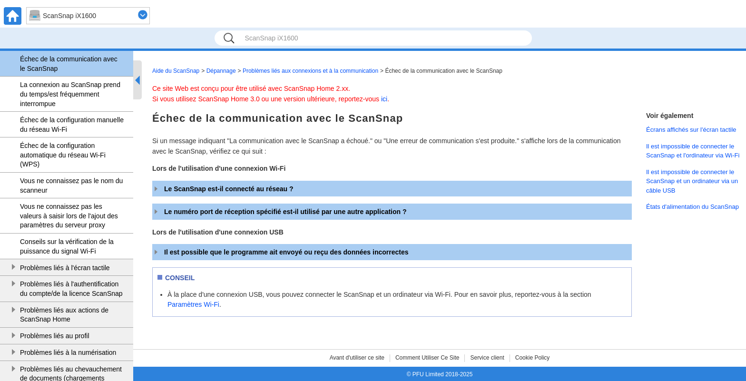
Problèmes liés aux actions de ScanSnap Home (64, 314)
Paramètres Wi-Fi (193, 304)
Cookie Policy (532, 357)
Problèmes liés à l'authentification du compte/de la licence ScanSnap (71, 288)
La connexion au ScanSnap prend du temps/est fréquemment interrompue (70, 94)
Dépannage (221, 71)
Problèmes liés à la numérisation (68, 352)
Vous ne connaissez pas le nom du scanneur (71, 185)
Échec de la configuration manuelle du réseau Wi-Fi (72, 124)
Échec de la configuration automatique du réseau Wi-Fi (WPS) (63, 155)
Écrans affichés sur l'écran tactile (691, 129)
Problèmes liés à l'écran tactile (65, 268)
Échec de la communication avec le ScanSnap (69, 63)
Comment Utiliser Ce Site (427, 357)
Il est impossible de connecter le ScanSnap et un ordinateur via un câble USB (692, 181)
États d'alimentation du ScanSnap (692, 206)
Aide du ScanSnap (175, 71)
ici (384, 99)
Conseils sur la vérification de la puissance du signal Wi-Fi (67, 246)
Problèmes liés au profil (54, 336)
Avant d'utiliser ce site (357, 357)
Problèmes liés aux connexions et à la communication (310, 71)
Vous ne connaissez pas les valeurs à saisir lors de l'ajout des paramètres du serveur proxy (69, 216)
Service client (487, 357)
